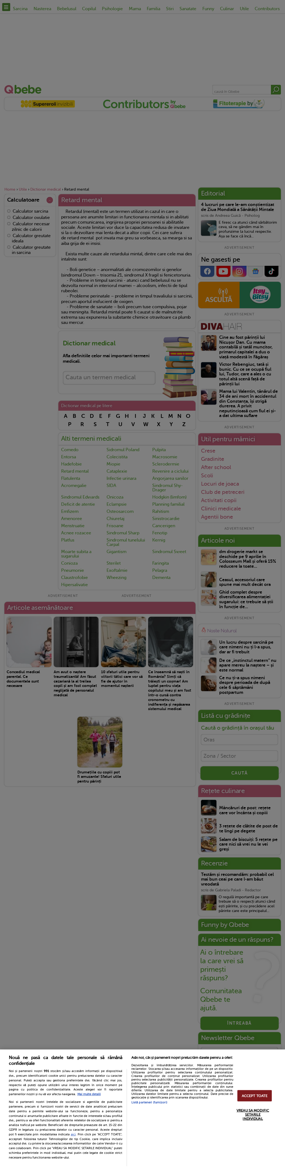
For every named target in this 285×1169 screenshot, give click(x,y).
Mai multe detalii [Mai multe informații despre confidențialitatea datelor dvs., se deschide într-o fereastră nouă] (89, 1094)
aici (73, 1134)
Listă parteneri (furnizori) (149, 1102)
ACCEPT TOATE (255, 1096)
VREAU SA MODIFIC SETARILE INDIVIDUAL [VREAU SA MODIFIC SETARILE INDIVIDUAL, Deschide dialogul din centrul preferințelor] (253, 1114)
